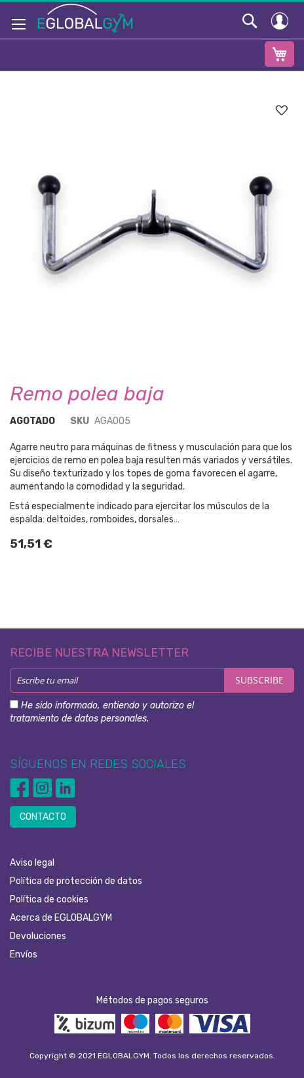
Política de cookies (49, 899)
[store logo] (85, 17)
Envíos (23, 954)
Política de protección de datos (76, 881)
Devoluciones (38, 936)
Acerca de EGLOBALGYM (61, 917)
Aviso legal (32, 862)
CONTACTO (43, 816)
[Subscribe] (259, 680)
